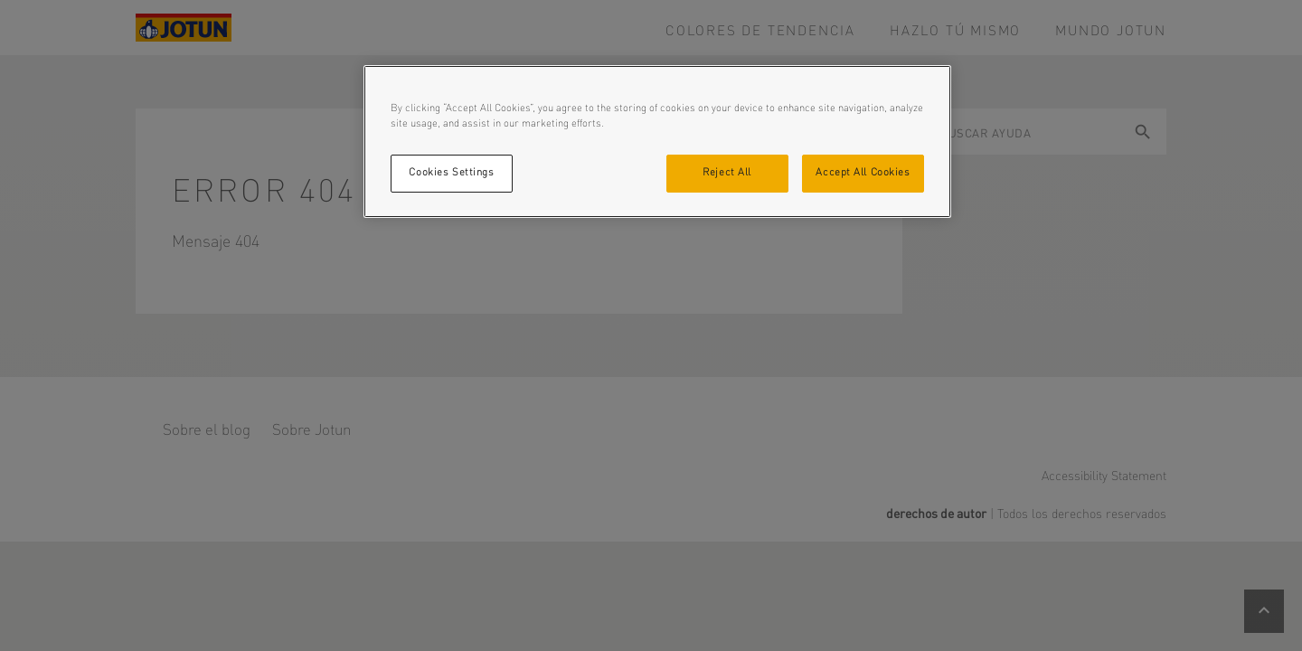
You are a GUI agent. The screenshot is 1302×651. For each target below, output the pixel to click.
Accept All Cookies (863, 172)
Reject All (727, 172)
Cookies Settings (451, 172)
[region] (657, 141)
